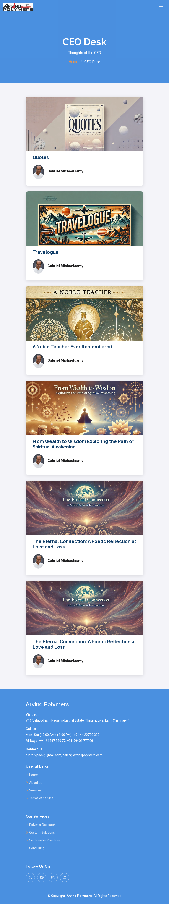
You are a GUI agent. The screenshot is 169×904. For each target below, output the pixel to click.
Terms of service (41, 798)
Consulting (36, 848)
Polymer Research (42, 824)
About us (35, 782)
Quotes (41, 157)
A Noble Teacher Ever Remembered (72, 346)
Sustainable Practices (44, 840)
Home (73, 62)
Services (35, 790)
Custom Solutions (42, 832)
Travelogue (46, 252)
